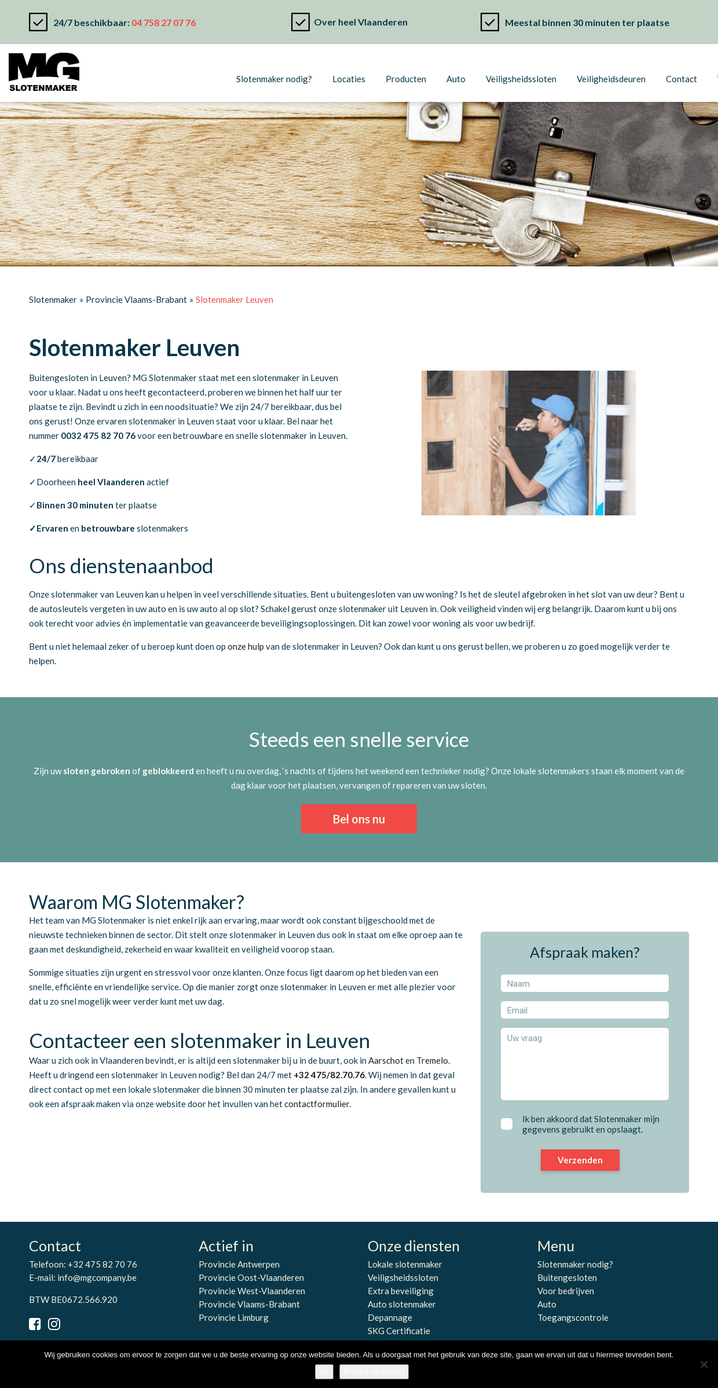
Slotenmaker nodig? (274, 79)
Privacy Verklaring (374, 1371)
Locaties (348, 79)
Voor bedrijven (565, 1291)
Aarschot (386, 1060)
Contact (681, 79)
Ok (324, 1371)
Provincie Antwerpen (239, 1264)
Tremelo (432, 1060)
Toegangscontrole (573, 1317)
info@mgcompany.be (97, 1277)
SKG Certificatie (399, 1330)
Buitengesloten (567, 1277)
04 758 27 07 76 (163, 22)
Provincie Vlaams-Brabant (249, 1304)
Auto (456, 79)
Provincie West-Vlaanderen (252, 1291)
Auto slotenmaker (402, 1304)
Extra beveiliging (401, 1291)
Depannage (390, 1317)
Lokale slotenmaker (405, 1264)
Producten (406, 79)
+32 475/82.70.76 (329, 1075)
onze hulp (246, 646)
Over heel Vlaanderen (361, 21)
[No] (703, 1364)
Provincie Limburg (234, 1317)
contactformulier (316, 1103)
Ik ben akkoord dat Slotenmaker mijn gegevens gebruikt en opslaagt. (591, 1124)
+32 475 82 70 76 (102, 1264)
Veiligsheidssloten (521, 79)
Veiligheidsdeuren (611, 79)
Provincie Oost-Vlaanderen (251, 1277)
